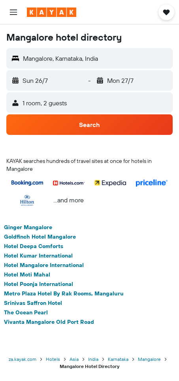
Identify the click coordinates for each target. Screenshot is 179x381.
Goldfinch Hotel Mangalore (40, 236)
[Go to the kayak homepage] (51, 12)
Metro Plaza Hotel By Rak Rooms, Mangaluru (64, 293)
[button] (13, 12)
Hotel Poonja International (38, 284)
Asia (74, 359)
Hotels (53, 359)
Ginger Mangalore (28, 227)
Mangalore (149, 359)
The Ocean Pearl (26, 312)
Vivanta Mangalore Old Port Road (49, 321)
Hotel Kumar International (38, 255)
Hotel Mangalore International (44, 265)
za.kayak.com (22, 359)
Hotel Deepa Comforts (33, 246)
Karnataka (118, 359)
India (93, 359)
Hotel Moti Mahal (27, 274)
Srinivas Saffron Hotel (33, 302)
